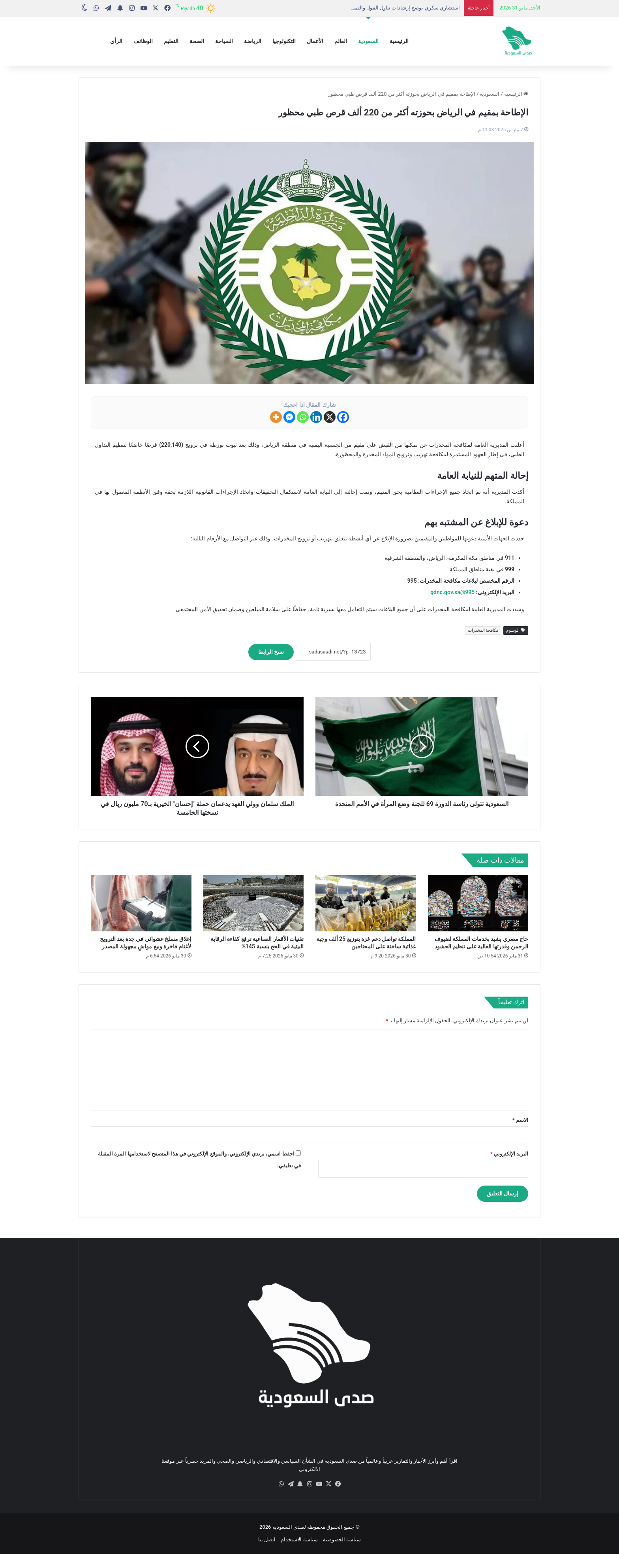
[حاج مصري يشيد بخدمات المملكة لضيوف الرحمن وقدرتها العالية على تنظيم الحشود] (478, 903)
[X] (330, 417)
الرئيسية (399, 41)
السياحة (224, 41)
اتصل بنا (267, 1540)
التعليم (171, 41)
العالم (340, 41)
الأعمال (315, 41)
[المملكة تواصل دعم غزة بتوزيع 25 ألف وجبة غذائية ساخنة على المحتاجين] (365, 903)
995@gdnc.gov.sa (452, 592)
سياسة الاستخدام (299, 1540)
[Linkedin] (316, 417)
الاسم (520, 1120)
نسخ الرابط (271, 652)
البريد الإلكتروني (509, 1154)
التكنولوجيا (284, 41)
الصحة (196, 41)
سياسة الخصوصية (342, 1540)
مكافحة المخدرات (483, 630)
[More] (276, 417)
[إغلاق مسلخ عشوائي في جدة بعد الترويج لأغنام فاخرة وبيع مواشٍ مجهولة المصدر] (141, 903)
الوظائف (143, 41)
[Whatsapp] (303, 417)
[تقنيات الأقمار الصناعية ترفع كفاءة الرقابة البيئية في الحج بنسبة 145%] (253, 903)
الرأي (116, 41)
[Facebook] (343, 417)
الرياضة (252, 41)
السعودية (368, 41)
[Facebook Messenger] (289, 417)
